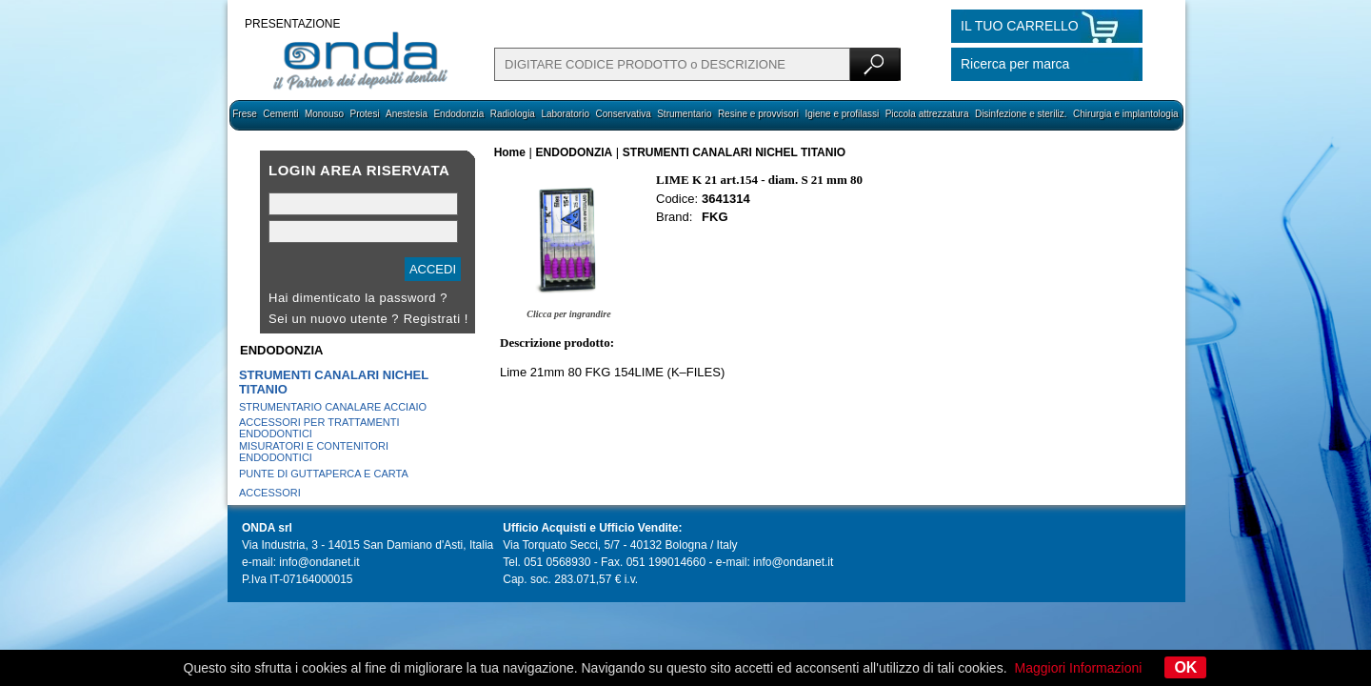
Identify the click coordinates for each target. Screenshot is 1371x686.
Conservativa (622, 114)
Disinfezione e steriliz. (1021, 114)
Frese (244, 114)
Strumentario (684, 114)
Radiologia (512, 114)
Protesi (364, 114)
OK (1185, 667)
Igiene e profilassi (842, 114)
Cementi (280, 114)
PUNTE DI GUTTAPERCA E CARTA (323, 473)
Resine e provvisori (758, 114)
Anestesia (406, 114)
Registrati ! (436, 319)
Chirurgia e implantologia (1126, 114)
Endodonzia (458, 114)
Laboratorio (565, 114)
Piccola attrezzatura (927, 114)
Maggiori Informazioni (1078, 668)
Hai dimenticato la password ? (357, 298)
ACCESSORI (270, 492)
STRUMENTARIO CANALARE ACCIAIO (333, 407)
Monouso (324, 114)
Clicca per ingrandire (568, 314)
